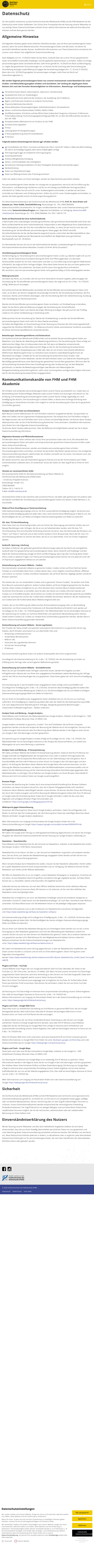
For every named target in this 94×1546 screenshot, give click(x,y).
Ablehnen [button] (82, 1525)
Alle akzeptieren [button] (82, 1512)
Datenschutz (17, 1191)
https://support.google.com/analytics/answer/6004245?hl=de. (56, 824)
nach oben (28, 1191)
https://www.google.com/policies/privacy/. (48, 1043)
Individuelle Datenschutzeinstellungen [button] (84, 1533)
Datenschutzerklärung (10, 1535)
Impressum (6, 1191)
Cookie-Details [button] (81, 1538)
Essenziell (7, 1541)
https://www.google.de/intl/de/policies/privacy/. (28, 1082)
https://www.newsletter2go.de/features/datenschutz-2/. (30, 943)
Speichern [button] (82, 1519)
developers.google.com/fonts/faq (66, 1040)
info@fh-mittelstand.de (17, 491)
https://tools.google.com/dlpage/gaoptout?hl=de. (32, 802)
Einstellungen (54, 1535)
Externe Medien (22, 1541)
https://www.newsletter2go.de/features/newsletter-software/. (31, 912)
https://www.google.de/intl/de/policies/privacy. (27, 1000)
